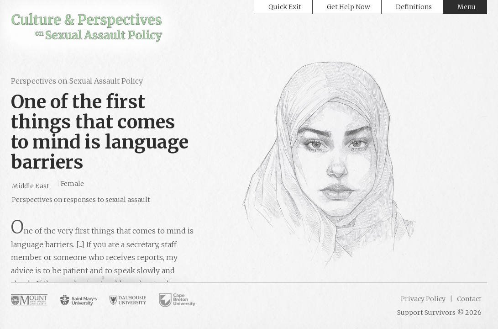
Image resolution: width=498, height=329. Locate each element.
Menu (466, 7)
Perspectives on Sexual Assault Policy (77, 80)
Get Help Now (348, 7)
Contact (469, 299)
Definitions (414, 7)
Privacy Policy (423, 299)
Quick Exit (284, 7)
